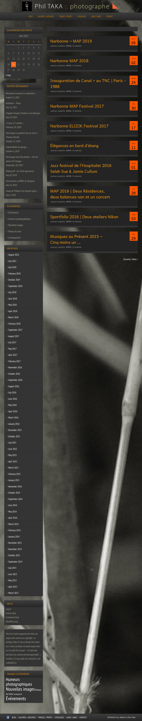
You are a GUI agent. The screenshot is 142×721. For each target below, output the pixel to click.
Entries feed (11, 613)
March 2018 (13, 317)
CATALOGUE (81, 16)
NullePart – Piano (13, 103)
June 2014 (12, 505)
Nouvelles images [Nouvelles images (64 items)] (20, 689)
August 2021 (13, 254)
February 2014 (14, 530)
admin (68, 46)
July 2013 (12, 567)
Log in (8, 609)
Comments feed (12, 617)
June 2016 (12, 398)
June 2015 (12, 448)
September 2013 (15, 561)
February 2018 (14, 323)
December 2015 (15, 430)
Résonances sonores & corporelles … (21, 93)
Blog (31, 16)
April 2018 (12, 311)
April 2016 (12, 411)
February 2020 (14, 273)
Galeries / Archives (46, 16)
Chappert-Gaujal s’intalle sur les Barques (23, 113)
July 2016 (12, 392)
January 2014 (13, 536)
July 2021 (12, 261)
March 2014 (13, 524)
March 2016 (13, 417)
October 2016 (14, 373)
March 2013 (13, 592)
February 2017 (14, 361)
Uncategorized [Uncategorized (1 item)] (17, 694)
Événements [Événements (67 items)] (16, 698)
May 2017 (12, 348)
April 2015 (12, 461)
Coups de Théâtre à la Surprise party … (22, 190)
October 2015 (14, 436)
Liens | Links (96, 16)
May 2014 (12, 511)
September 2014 (15, 499)
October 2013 (14, 555)
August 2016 (13, 386)
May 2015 (12, 455)
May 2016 (12, 405)
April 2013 (12, 586)
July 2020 (12, 267)
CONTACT (109, 16)
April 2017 (12, 354)
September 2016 (15, 379)
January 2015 (13, 480)
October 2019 (14, 279)
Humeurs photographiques (19, 218)
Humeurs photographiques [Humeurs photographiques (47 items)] (19, 681)
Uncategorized (14, 237)
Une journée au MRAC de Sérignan (20, 181)
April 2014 (12, 517)
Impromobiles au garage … (17, 147)
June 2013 (12, 574)
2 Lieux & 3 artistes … (15, 123)
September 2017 (15, 329)
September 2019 (15, 286)
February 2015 (14, 474)
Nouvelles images (15, 225)
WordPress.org (12, 621)
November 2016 (15, 367)
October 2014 (14, 492)
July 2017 (12, 342)
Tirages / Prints (65, 16)
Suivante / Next (130, 259)
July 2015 (12, 442)
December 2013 (15, 542)
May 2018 (12, 304)
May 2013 (12, 580)
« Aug (8, 75)
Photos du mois (14, 231)
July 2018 (12, 292)
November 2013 (15, 549)
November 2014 (15, 486)
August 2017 (13, 336)
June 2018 (12, 298)
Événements (13, 212)
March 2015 (13, 467)
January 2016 (13, 423)
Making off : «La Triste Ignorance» (20, 171)
